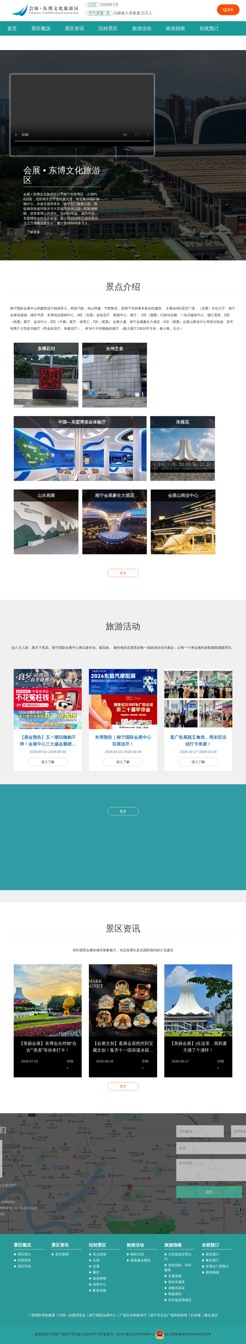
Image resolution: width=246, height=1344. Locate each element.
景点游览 (97, 1254)
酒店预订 (210, 1254)
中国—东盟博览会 (72, 1315)
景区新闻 (60, 1254)
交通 (94, 1266)
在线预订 (209, 28)
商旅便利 (173, 1294)
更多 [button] (123, 573)
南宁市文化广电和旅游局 (169, 1315)
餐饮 (94, 1272)
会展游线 (173, 1276)
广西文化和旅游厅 (134, 1315)
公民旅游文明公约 (178, 1256)
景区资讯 (74, 28)
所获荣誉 (22, 1260)
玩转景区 (108, 28)
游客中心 (97, 1284)
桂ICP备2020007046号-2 (135, 1334)
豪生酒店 (211, 1315)
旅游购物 (97, 1278)
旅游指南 (175, 28)
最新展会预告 (139, 1260)
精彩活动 (135, 1254)
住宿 (94, 1260)
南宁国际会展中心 (103, 1315)
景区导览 (22, 1266)
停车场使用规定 (178, 1300)
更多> (177, 328)
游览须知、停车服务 (178, 1267)
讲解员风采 (174, 1288)
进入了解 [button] (48, 762)
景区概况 (40, 28)
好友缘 (196, 1315)
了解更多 (33, 232)
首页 (12, 28)
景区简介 (22, 1254)
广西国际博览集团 (42, 1315)
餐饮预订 (210, 1260)
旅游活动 (141, 28)
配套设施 (97, 1290)
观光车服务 (174, 1282)
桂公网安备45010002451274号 (188, 1334)
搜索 (228, 10)
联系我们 (16, 42)
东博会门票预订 (215, 1266)
